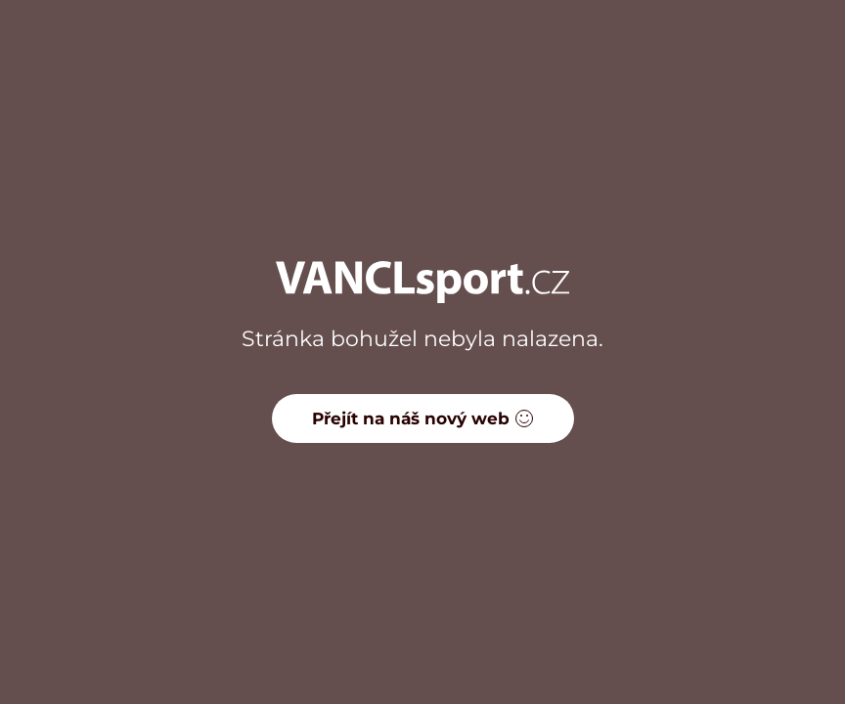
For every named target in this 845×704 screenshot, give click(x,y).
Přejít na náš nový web (423, 418)
